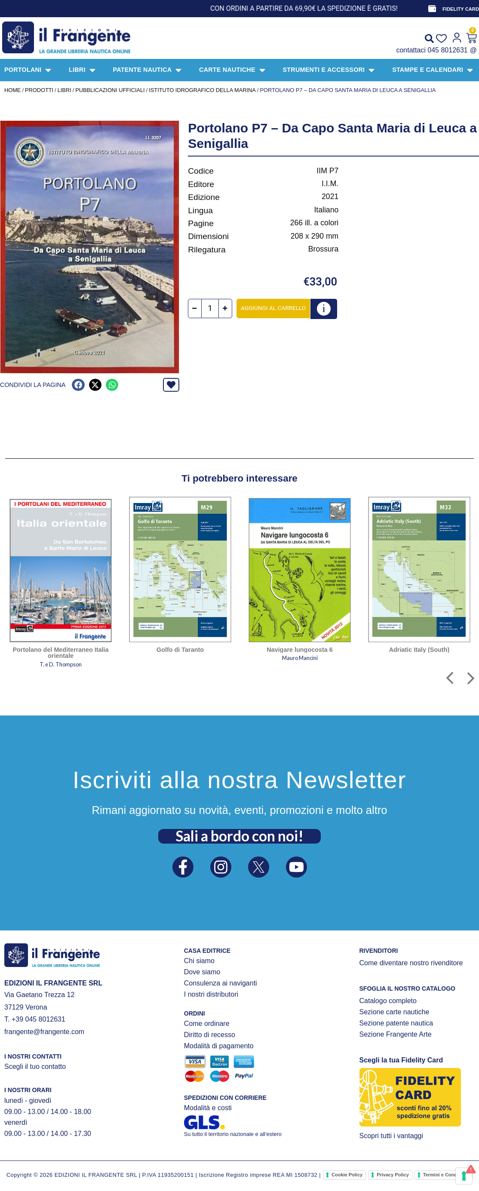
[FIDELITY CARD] (432, 8)
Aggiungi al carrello (273, 307)
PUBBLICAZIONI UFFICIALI (109, 90)
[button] (78, 385)
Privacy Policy (393, 1174)
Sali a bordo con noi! (239, 835)
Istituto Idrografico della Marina (202, 90)
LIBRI (64, 90)
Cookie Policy (347, 1174)
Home (12, 90)
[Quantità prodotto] (210, 308)
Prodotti (39, 90)
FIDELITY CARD (460, 9)
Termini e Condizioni (446, 1174)
